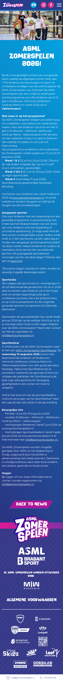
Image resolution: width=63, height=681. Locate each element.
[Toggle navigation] (59, 5)
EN (34, 4)
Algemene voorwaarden (32, 600)
